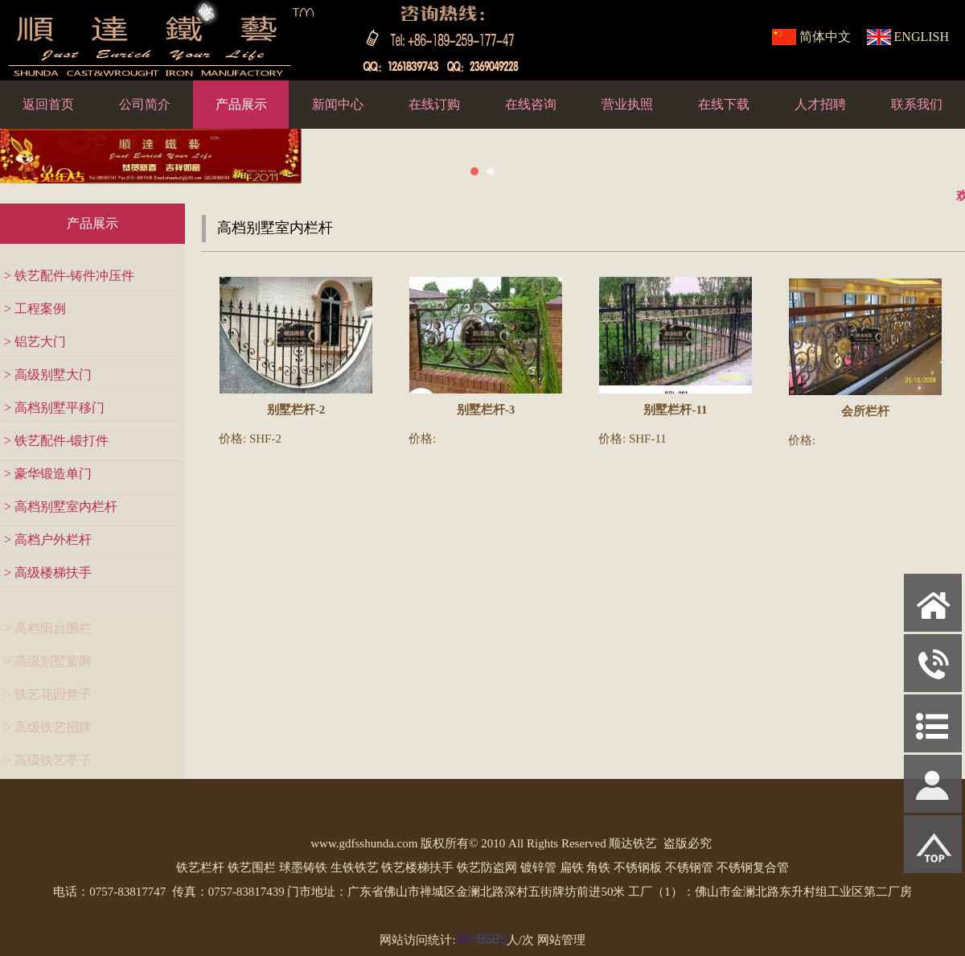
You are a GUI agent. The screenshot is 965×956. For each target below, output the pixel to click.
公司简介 (144, 104)
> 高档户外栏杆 (48, 539)
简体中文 (825, 36)
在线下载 (723, 104)
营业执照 (627, 104)
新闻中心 (337, 104)
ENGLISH (921, 36)
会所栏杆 (865, 416)
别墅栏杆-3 (486, 409)
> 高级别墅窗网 (48, 665)
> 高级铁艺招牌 (48, 731)
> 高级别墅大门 (48, 374)
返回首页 (48, 104)
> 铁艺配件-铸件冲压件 (69, 275)
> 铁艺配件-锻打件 (56, 440)
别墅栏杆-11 (675, 411)
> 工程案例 (35, 308)
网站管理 (561, 939)
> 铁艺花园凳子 (48, 698)
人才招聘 (820, 104)
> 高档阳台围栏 (48, 632)
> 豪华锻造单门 (48, 473)
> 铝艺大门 (35, 341)
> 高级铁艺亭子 (48, 764)
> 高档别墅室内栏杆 (60, 506)
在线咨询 (530, 104)
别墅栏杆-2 (296, 409)
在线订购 (434, 104)
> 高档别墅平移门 (54, 407)
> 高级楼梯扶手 (48, 572)
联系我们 (916, 104)
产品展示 (241, 104)
